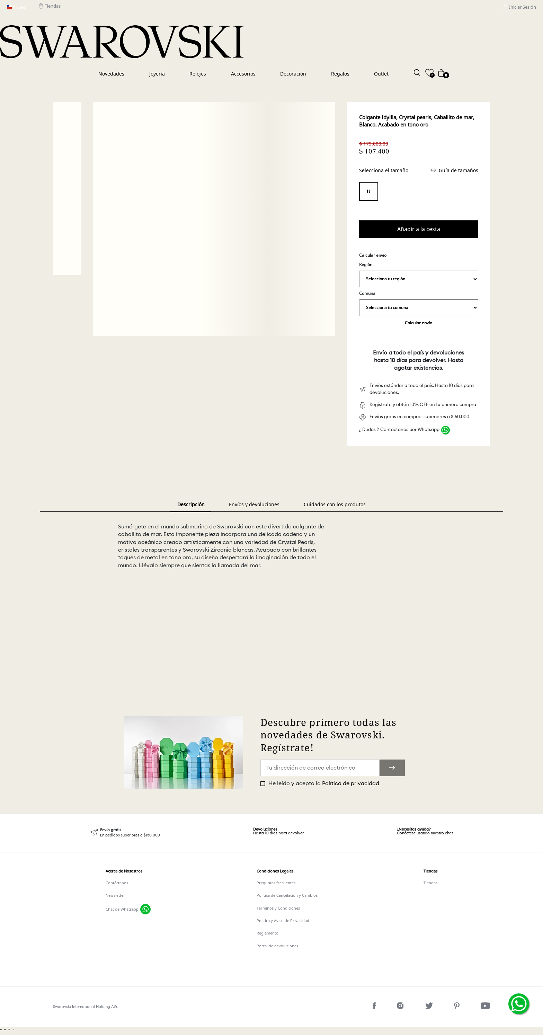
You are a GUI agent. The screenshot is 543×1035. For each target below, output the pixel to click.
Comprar (418, 229)
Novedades (111, 73)
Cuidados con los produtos (335, 504)
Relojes (197, 73)
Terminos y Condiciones (278, 908)
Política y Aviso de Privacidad (283, 920)
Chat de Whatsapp (122, 909)
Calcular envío (418, 323)
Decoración (293, 73)
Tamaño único (368, 191)
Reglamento (267, 933)
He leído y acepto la (323, 783)
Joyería (157, 73)
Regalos (340, 73)
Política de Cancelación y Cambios (287, 895)
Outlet (381, 73)
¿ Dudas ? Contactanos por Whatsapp (399, 430)
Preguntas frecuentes (276, 882)
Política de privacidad (350, 783)
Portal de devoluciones (277, 945)
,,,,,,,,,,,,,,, (418, 279)
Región (418, 274)
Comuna (418, 303)
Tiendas (50, 7)
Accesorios (243, 73)
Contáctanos (117, 882)
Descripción (191, 504)
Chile (16, 7)
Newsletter (115, 895)
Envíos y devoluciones (254, 504)
